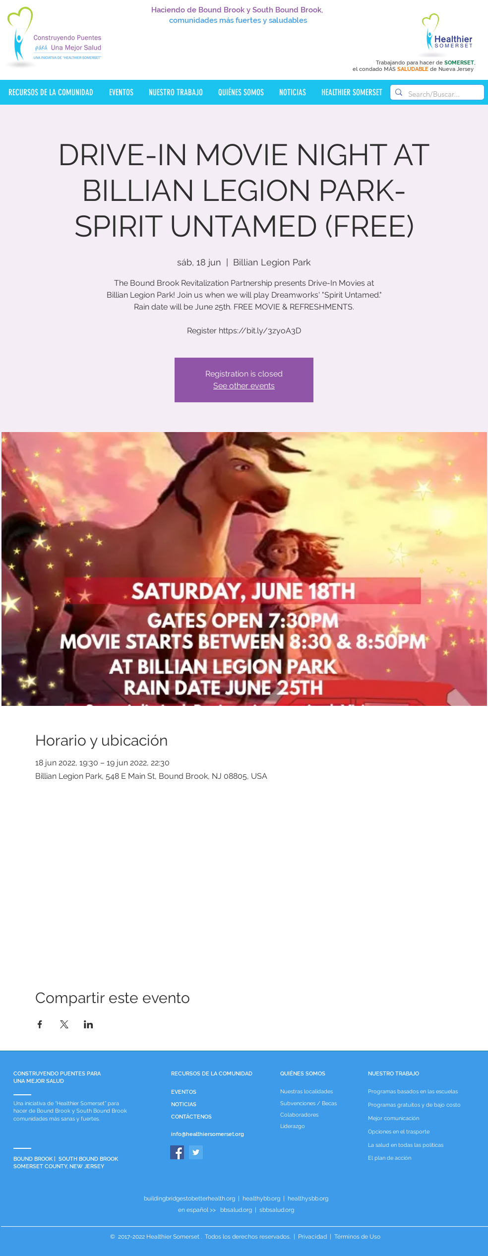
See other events (244, 385)
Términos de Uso (356, 1236)
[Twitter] (196, 1152)
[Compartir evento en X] (64, 1024)
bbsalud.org (236, 1209)
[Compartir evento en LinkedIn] (88, 1024)
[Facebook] (177, 1152)
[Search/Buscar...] (435, 94)
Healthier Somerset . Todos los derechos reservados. (219, 1236)
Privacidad (312, 1236)
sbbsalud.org (276, 1209)
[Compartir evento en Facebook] (40, 1024)
